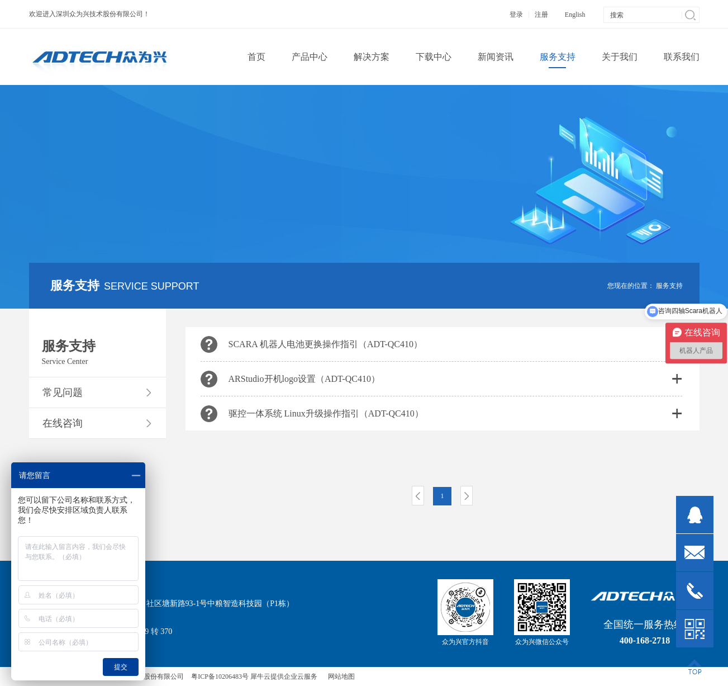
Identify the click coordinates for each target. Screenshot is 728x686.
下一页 (466, 495)
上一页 (418, 495)
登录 (516, 14)
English (575, 14)
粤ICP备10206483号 (220, 676)
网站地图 (340, 676)
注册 (541, 14)
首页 (256, 56)
